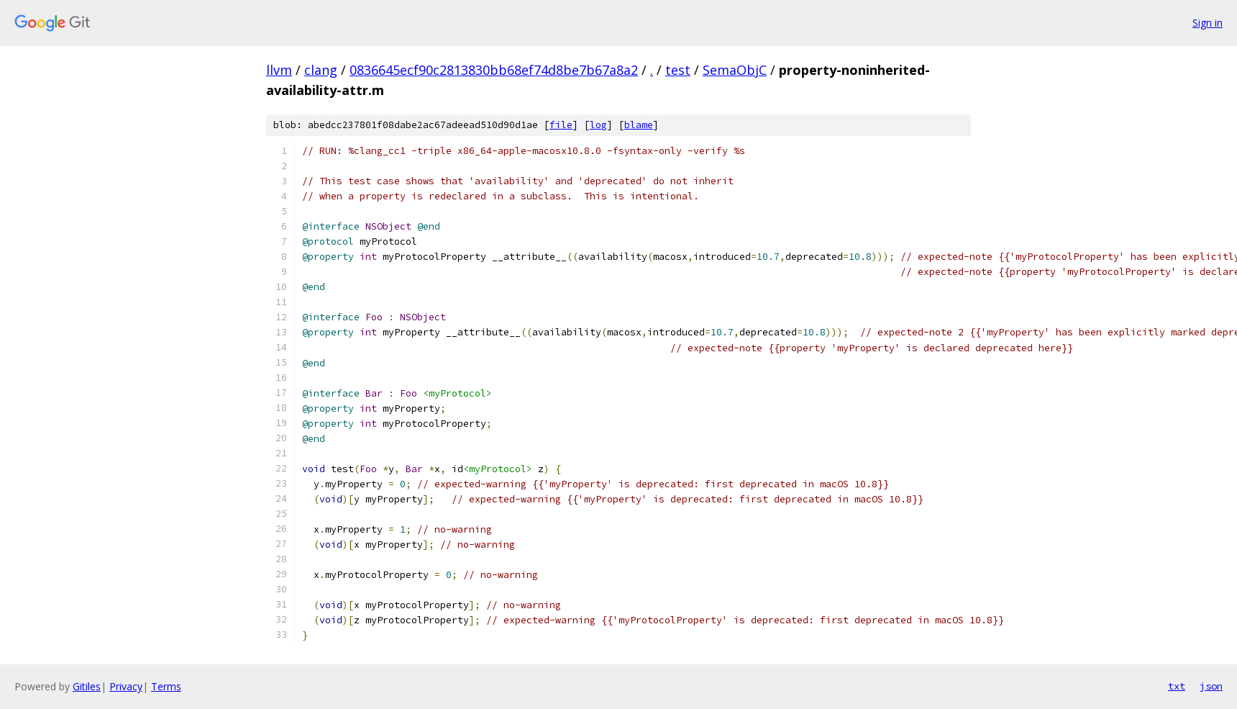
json (1211, 685)
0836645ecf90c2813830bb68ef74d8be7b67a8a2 (494, 69)
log (598, 125)
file (560, 125)
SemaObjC (735, 69)
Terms (166, 686)
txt (1176, 685)
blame (638, 125)
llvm (279, 69)
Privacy (125, 686)
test (677, 69)
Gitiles (87, 686)
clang (320, 69)
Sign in (1207, 23)
